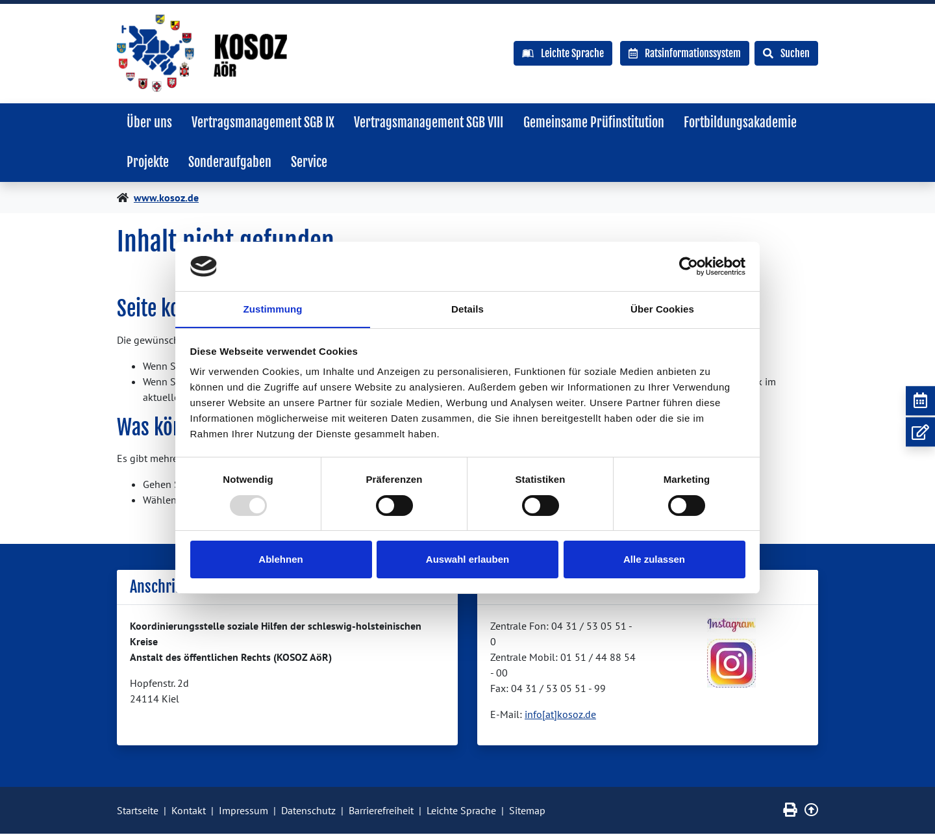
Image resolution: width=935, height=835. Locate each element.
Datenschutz (308, 811)
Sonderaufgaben (231, 163)
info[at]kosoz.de (560, 715)
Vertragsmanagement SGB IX (264, 122)
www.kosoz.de (166, 198)
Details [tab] (467, 309)
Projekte (148, 163)
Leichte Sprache (461, 811)
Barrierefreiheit (381, 811)
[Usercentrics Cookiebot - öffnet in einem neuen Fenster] (688, 266)
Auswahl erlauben (467, 559)
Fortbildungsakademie (745, 122)
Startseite (137, 811)
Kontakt (188, 811)
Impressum (243, 811)
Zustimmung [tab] (273, 309)
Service (312, 163)
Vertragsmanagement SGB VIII (431, 122)
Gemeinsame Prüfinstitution (597, 122)
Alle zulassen (654, 559)
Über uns (150, 122)
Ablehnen (280, 559)
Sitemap (527, 811)
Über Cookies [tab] (662, 309)
